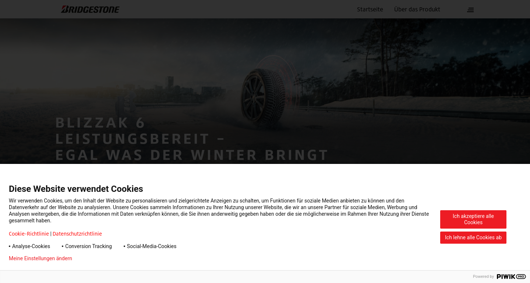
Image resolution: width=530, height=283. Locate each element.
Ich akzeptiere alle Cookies (473, 219)
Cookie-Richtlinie (29, 233)
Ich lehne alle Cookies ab (473, 237)
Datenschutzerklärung (109, 258)
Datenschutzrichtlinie (77, 233)
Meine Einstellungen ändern (40, 258)
